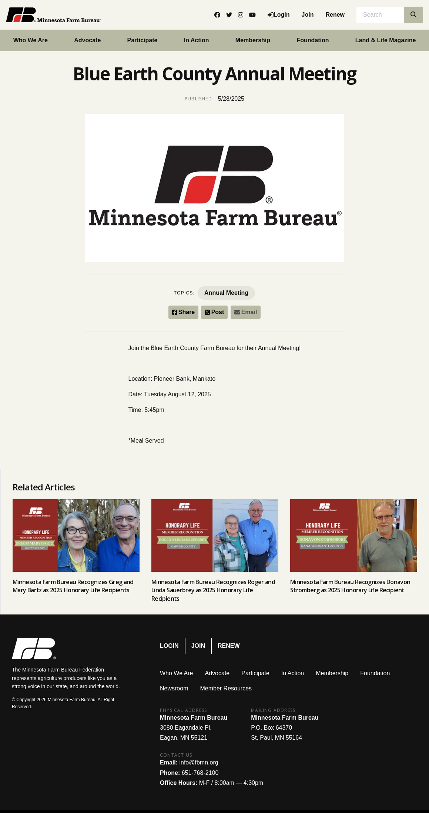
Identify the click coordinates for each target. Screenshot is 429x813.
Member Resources (226, 688)
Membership (252, 40)
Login (169, 646)
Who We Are (176, 673)
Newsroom (174, 688)
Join (308, 14)
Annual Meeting (226, 293)
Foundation (312, 40)
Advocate (87, 40)
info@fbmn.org (198, 762)
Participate (142, 40)
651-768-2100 (200, 773)
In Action (196, 40)
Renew (335, 14)
